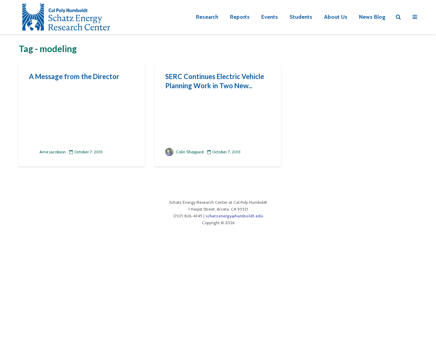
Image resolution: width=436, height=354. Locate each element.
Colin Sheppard (184, 151)
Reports (240, 17)
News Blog (372, 17)
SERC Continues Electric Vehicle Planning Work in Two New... (214, 81)
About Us (335, 17)
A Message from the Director (74, 76)
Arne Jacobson (47, 151)
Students (301, 17)
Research (207, 17)
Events (269, 17)
